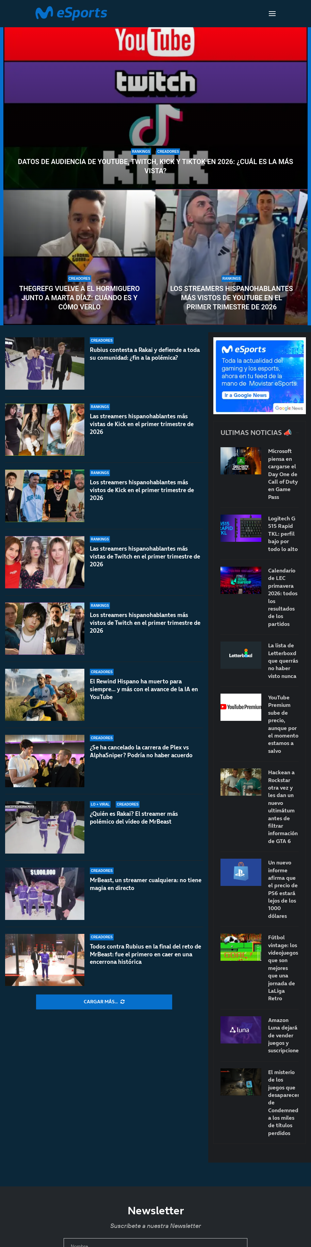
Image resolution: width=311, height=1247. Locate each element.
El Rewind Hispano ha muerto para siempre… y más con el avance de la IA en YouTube (144, 699)
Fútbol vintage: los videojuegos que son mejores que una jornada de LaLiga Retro (283, 968)
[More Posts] (104, 1001)
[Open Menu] (272, 13)
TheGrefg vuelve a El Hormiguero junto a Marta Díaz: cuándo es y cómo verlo (79, 298)
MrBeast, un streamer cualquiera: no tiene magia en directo (145, 884)
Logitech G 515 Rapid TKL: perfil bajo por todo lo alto (283, 534)
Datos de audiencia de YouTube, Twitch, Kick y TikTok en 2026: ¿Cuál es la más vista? (155, 166)
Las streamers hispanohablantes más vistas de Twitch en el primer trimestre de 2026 (145, 560)
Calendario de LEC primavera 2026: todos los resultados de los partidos (282, 597)
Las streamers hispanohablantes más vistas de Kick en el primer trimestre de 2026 (142, 424)
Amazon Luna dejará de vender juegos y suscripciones (283, 1035)
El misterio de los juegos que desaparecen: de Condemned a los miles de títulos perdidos (283, 1102)
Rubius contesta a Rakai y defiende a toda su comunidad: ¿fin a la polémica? (145, 354)
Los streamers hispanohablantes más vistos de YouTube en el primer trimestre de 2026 (231, 298)
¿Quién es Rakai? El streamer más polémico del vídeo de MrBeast (134, 818)
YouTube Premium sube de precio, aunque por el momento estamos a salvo (283, 724)
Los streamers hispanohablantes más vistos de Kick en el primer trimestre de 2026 (142, 490)
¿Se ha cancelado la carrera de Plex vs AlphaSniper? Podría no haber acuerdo (141, 758)
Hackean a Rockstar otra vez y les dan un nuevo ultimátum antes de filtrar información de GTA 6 (283, 806)
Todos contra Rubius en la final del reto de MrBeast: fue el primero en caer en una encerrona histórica (145, 954)
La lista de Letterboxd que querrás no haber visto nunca (283, 661)
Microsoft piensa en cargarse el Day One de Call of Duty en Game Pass (283, 473)
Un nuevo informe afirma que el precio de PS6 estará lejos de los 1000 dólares (283, 889)
